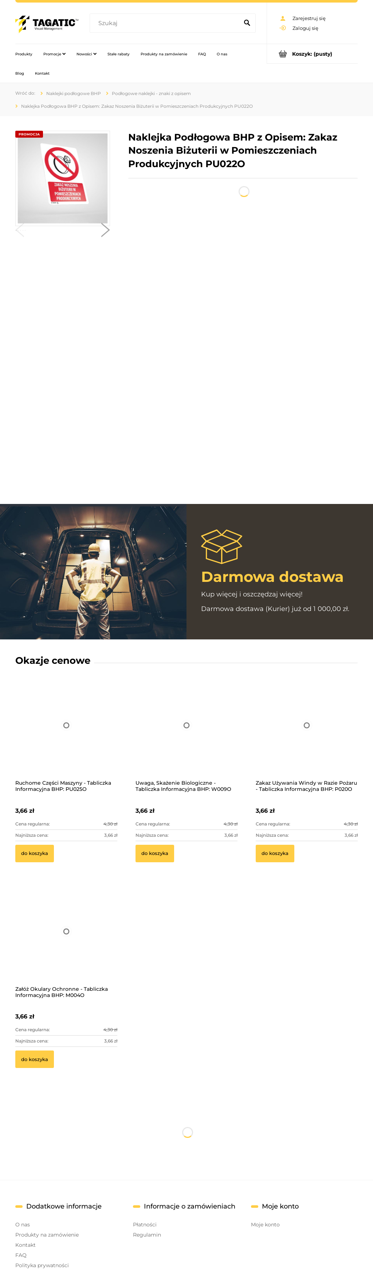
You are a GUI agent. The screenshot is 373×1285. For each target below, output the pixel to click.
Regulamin (147, 1234)
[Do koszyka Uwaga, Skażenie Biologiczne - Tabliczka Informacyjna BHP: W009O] (155, 853)
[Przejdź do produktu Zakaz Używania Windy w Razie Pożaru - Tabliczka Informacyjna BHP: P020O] (307, 735)
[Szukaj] (247, 23)
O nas (22, 1224)
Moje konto (265, 1224)
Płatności (145, 1224)
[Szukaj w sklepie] (166, 23)
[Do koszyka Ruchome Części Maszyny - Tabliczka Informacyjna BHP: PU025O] (34, 853)
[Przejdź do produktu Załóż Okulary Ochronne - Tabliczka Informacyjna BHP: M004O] (66, 941)
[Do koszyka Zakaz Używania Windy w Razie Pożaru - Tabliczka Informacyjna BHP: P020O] (275, 853)
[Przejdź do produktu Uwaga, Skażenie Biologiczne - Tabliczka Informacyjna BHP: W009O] (186, 735)
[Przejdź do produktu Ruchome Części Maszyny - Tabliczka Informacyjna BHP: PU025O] (66, 735)
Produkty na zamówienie (47, 1234)
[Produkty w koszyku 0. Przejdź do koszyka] (312, 53)
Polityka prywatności (42, 1265)
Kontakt (25, 1245)
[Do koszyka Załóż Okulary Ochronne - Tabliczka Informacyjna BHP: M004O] (34, 1059)
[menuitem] (23, 54)
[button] (19, 231)
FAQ (21, 1255)
